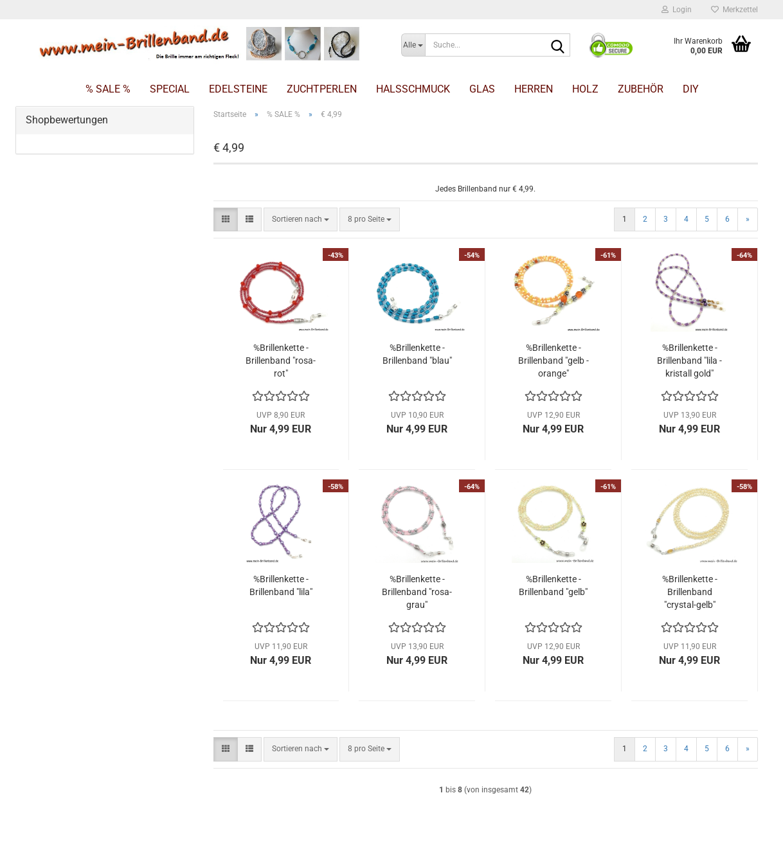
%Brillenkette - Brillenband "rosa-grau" (417, 592)
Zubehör (640, 89)
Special (170, 89)
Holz (585, 89)
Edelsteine (238, 89)
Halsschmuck (413, 89)
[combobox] (301, 219)
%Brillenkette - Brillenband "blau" (417, 354)
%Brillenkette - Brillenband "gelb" (553, 585)
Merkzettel (734, 9)
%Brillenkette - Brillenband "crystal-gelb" (689, 592)
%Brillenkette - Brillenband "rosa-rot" (281, 361)
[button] (225, 219)
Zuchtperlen (322, 89)
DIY (691, 89)
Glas (482, 89)
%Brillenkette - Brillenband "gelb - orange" (553, 361)
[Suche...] (413, 45)
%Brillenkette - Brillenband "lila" (280, 585)
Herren (533, 89)
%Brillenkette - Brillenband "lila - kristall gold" (689, 361)
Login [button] (677, 9)
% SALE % (108, 89)
